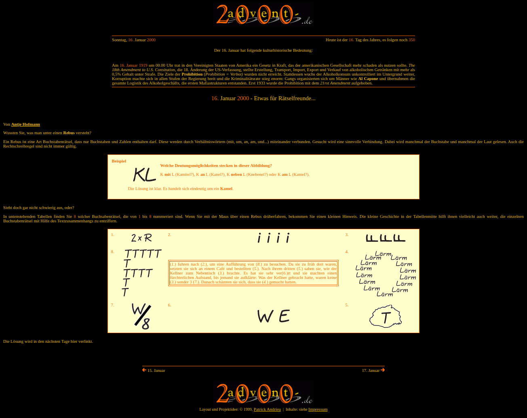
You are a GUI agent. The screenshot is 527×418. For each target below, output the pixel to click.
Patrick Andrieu (267, 409)
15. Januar (153, 370)
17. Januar (373, 370)
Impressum (317, 409)
